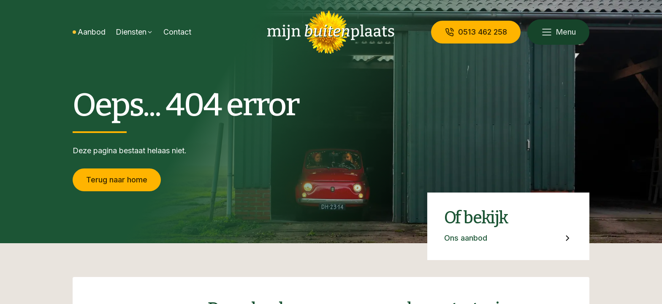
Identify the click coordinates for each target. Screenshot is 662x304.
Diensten (131, 31)
